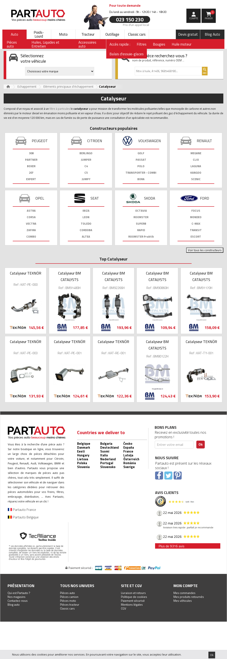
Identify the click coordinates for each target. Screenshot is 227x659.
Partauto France (22, 509)
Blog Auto (212, 34)
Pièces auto (67, 593)
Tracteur (87, 34)
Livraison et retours (133, 593)
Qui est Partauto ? (19, 593)
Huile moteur (181, 44)
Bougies (159, 44)
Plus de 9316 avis (171, 546)
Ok (212, 655)
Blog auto (14, 604)
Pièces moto (68, 600)
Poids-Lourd (39, 34)
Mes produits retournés (188, 596)
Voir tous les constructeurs (205, 250)
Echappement (27, 86)
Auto (14, 34)
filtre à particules (59, 109)
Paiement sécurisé (133, 600)
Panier (210, 15)
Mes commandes (184, 593)
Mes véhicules (182, 600)
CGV (123, 608)
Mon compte (185, 586)
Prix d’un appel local (136, 24)
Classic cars (137, 34)
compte (193, 18)
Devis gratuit (188, 34)
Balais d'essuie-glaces (127, 54)
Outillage (112, 34)
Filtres (141, 44)
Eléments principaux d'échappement (68, 86)
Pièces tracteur (69, 604)
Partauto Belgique (23, 517)
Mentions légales (132, 604)
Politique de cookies (134, 596)
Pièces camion (69, 596)
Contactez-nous (18, 600)
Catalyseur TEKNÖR (25, 273)
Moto (63, 34)
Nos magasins (16, 596)
